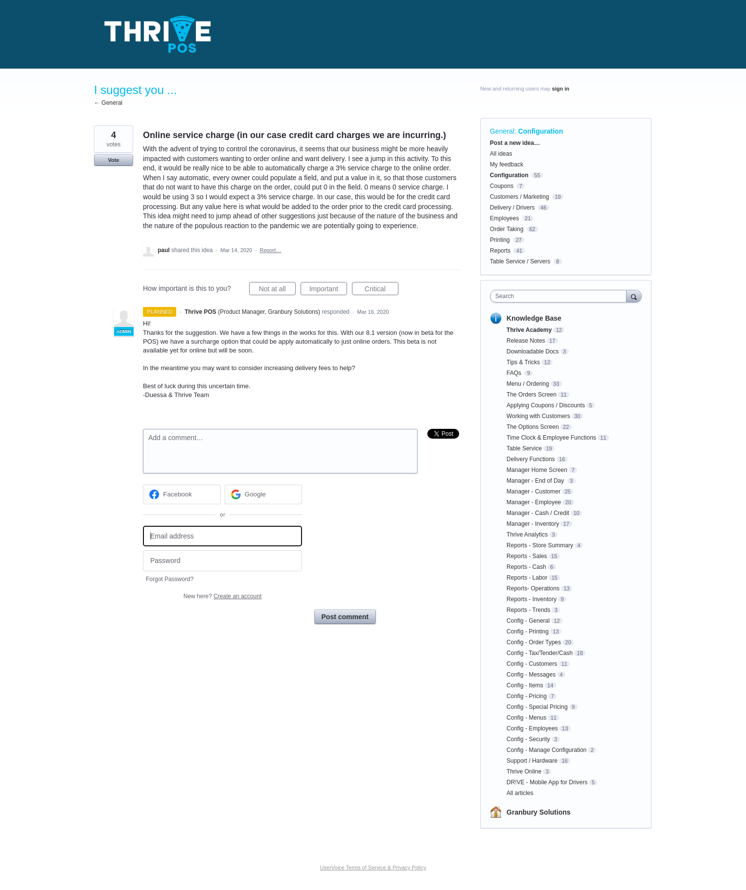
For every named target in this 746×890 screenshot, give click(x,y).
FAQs (515, 373)
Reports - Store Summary (540, 545)
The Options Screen (533, 426)
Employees (504, 218)
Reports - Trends (528, 610)
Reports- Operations (533, 588)
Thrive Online (524, 771)
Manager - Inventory (533, 523)
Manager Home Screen (537, 470)
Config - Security (528, 739)
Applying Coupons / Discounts (546, 405)
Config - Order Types (534, 642)
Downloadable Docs (533, 351)
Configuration (540, 131)
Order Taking (506, 229)
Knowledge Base (534, 318)
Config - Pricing (527, 696)
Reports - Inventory (532, 599)
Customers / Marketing (519, 196)
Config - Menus (526, 717)
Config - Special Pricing (537, 706)
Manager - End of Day (536, 480)
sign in (560, 89)
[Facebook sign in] (182, 494)
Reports (500, 250)
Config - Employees (532, 728)
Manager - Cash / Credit (538, 513)
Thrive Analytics (527, 534)
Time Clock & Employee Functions (551, 437)
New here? (222, 596)
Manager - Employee (534, 502)
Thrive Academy (529, 330)
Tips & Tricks (523, 362)
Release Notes (526, 340)
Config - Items (525, 685)
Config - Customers (532, 663)
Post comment (345, 617)
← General (108, 102)
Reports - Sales (527, 556)
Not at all (277, 290)
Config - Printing (528, 631)
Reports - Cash (526, 566)
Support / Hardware (532, 760)
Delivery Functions (531, 459)
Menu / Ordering (528, 383)
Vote (113, 160)
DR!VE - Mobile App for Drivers (547, 782)
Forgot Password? (169, 579)
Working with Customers (538, 416)
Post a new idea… (515, 143)
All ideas (501, 153)
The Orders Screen (532, 394)
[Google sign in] (264, 494)
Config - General (528, 620)
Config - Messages (531, 674)
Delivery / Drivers (512, 207)
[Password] (222, 560)
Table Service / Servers (520, 261)
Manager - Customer (533, 491)
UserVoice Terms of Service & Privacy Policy (373, 867)
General (502, 131)
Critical (381, 290)
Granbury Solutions (539, 812)
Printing (500, 239)
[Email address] (222, 536)
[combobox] (561, 296)
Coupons (501, 186)
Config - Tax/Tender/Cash (540, 653)
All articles (520, 793)
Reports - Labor (527, 577)
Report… (270, 250)
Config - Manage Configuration (546, 750)
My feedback (506, 164)
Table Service (524, 448)
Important (328, 290)
